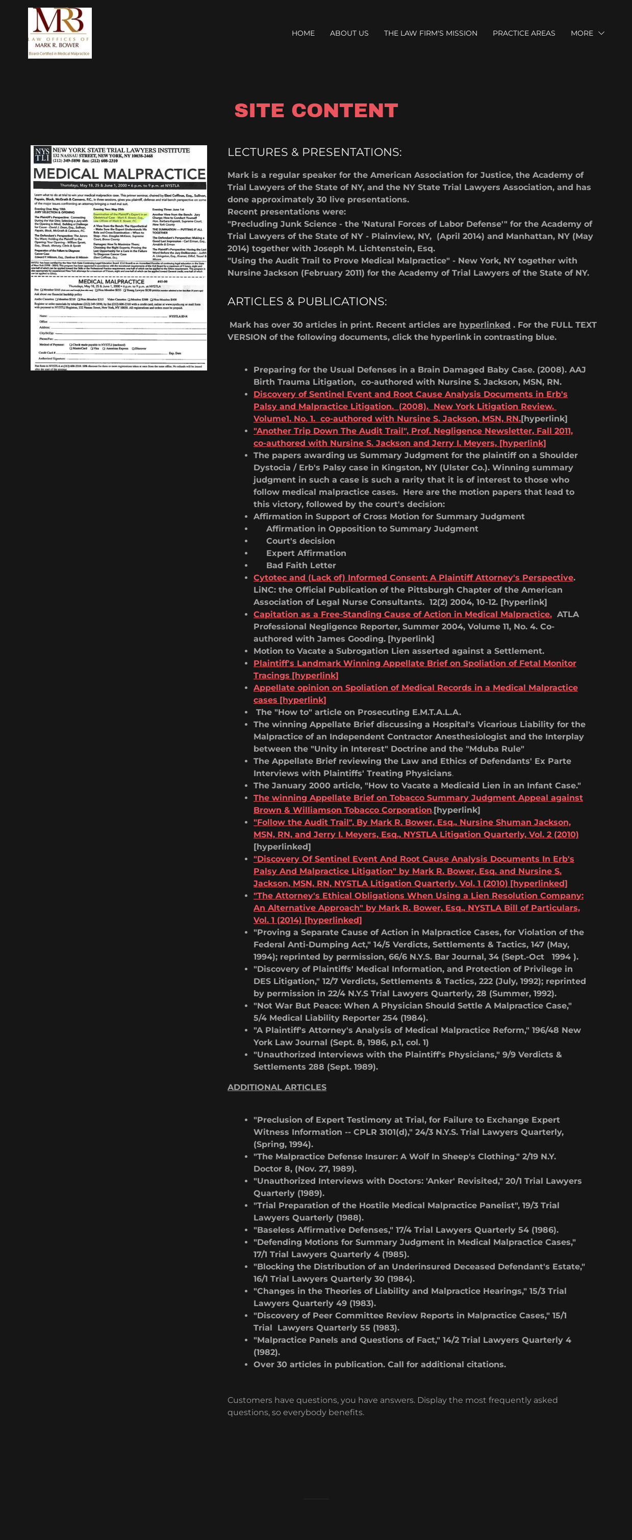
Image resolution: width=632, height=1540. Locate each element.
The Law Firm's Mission (430, 33)
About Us (349, 33)
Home (303, 33)
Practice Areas (524, 33)
